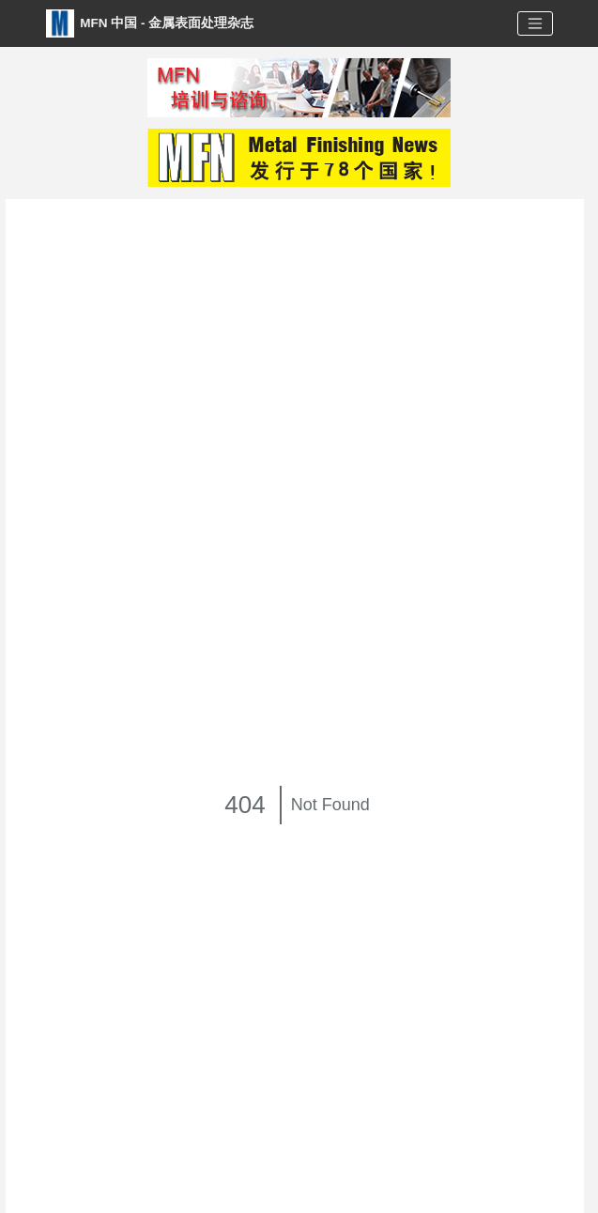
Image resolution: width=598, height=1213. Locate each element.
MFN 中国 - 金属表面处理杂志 (150, 23)
